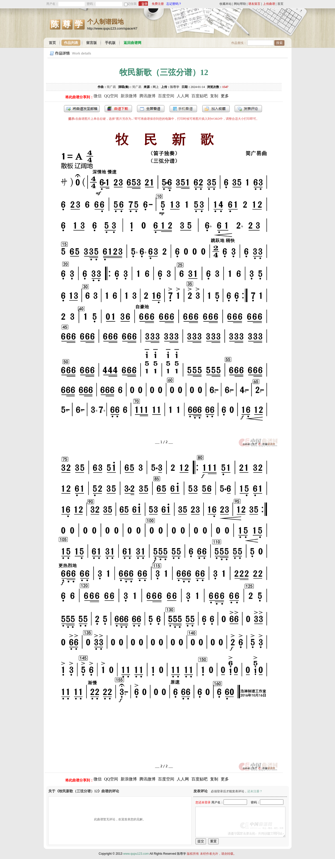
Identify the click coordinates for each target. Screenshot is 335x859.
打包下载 (118, 108)
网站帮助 (240, 4)
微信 (98, 96)
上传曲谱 (269, 4)
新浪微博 (129, 96)
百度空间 (166, 96)
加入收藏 (216, 108)
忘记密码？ (174, 4)
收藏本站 (225, 4)
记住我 (132, 4)
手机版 (110, 43)
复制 (214, 96)
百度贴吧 (199, 96)
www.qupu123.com (136, 853)
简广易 (111, 87)
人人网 (183, 96)
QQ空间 (111, 96)
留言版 (91, 43)
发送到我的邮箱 (82, 108)
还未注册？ (254, 791)
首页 (280, 4)
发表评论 (248, 108)
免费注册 (158, 4)
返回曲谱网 (132, 43)
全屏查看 (150, 108)
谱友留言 (254, 4)
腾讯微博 (147, 96)
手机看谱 (183, 108)
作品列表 (71, 43)
